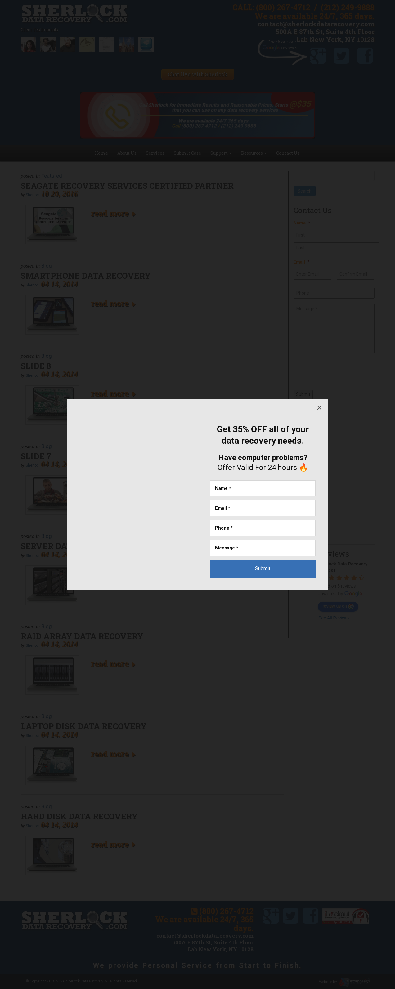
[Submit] (263, 569)
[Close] (319, 408)
